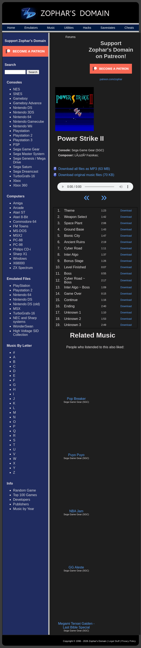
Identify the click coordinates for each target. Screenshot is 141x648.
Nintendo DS (22, 108)
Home (11, 27)
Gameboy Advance (27, 103)
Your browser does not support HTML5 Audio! (95, 185)
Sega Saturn (22, 167)
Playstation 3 (22, 140)
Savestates (108, 27)
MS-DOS (20, 231)
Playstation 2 (22, 135)
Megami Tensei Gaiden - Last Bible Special (76, 625)
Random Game (24, 490)
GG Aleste (76, 567)
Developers (21, 499)
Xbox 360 (20, 185)
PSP (16, 144)
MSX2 (17, 235)
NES (16, 89)
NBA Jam (76, 511)
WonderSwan (23, 326)
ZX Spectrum (23, 268)
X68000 (19, 263)
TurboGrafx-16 (24, 176)
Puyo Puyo (76, 455)
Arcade (18, 208)
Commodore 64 (24, 221)
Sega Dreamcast (25, 171)
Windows (20, 258)
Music (51, 27)
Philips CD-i (22, 249)
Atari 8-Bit (20, 217)
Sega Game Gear (26, 149)
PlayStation (21, 285)
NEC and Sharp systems (25, 319)
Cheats (129, 27)
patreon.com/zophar (111, 79)
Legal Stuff (113, 641)
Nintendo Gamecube (28, 121)
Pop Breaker (76, 398)
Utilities (69, 27)
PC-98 (18, 244)
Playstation (21, 131)
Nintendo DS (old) (26, 304)
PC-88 (18, 240)
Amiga (18, 203)
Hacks (87, 27)
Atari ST (19, 212)
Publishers (21, 504)
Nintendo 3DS (23, 112)
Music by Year (23, 509)
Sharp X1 (20, 254)
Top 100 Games (25, 495)
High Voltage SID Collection (26, 332)
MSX (16, 308)
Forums (70, 37)
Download (126, 210)
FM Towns (20, 226)
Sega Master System (28, 154)
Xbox (17, 181)
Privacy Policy (128, 641)
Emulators (31, 27)
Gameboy (20, 98)
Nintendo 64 (22, 117)
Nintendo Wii (22, 126)
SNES (17, 94)
